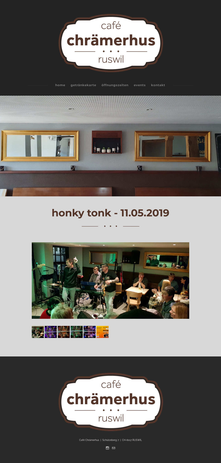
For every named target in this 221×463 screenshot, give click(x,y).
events (140, 85)
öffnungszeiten (115, 85)
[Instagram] (107, 448)
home (60, 85)
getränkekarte (83, 85)
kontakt (158, 85)
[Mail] (113, 448)
